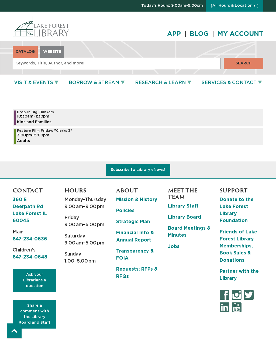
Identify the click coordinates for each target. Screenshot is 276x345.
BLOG (199, 34)
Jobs (174, 246)
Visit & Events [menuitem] (33, 82)
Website (52, 52)
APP (174, 34)
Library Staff (183, 206)
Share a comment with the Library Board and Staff (34, 314)
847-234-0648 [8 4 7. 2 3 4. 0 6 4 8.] (30, 257)
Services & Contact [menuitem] (229, 82)
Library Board (184, 217)
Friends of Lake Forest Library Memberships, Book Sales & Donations (238, 246)
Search (243, 63)
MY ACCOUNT (240, 34)
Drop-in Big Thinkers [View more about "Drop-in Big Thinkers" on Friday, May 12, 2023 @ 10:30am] (35, 112)
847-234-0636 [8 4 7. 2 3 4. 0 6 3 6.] (30, 239)
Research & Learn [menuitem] (160, 82)
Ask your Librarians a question (34, 280)
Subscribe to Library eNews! (138, 170)
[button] (172, 6)
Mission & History (136, 199)
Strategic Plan (133, 221)
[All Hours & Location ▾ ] (234, 6)
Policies (125, 210)
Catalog (25, 52)
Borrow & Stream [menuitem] (94, 82)
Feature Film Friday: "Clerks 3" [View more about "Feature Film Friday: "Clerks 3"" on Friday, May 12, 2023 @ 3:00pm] (44, 130)
